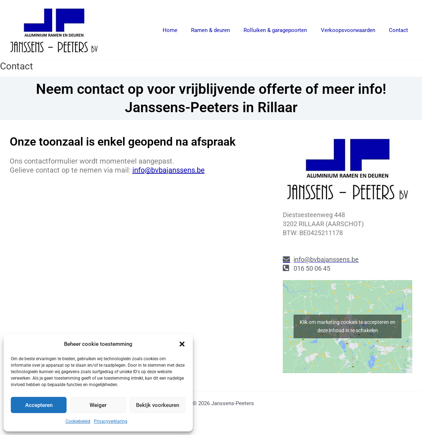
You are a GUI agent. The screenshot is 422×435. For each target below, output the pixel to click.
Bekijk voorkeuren (157, 405)
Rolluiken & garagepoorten (282, 30)
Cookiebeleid (77, 421)
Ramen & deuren (220, 30)
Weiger (98, 405)
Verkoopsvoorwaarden (352, 30)
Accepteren (39, 405)
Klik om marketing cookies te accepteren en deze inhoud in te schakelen (347, 326)
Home (183, 30)
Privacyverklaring (110, 421)
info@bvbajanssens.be (168, 170)
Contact (399, 30)
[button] (182, 344)
